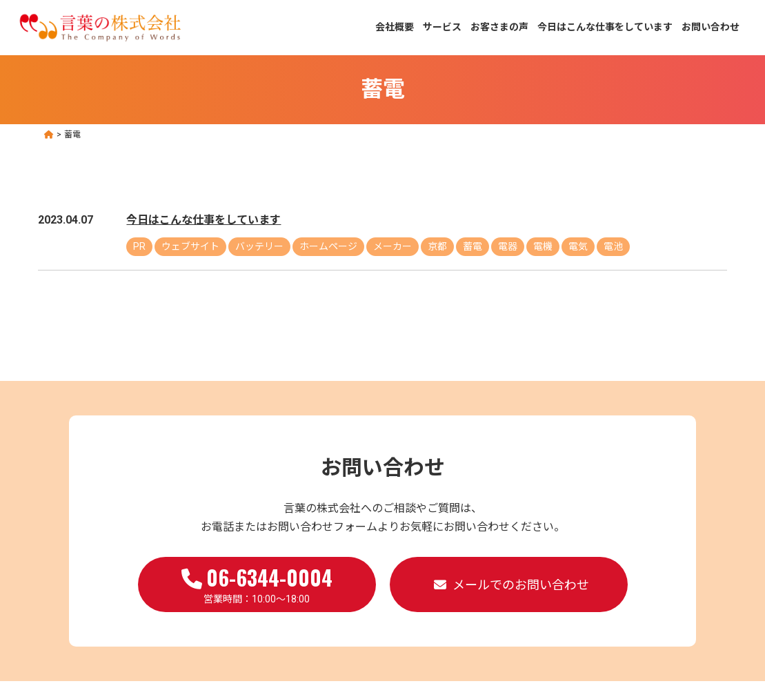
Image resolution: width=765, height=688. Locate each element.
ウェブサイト (190, 246)
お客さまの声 (499, 26)
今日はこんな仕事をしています (605, 26)
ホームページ (328, 246)
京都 (437, 246)
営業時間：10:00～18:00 (256, 583)
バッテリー (259, 246)
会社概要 (394, 26)
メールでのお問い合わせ (521, 585)
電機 (543, 246)
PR (139, 246)
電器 (507, 246)
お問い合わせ (710, 26)
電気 (578, 246)
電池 (613, 246)
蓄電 (472, 246)
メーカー (392, 246)
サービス (442, 26)
